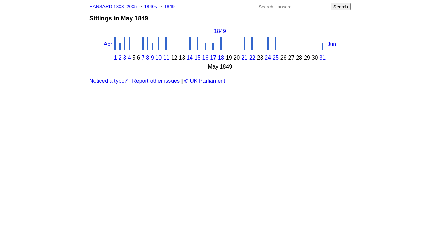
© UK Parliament (204, 81)
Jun (331, 44)
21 (244, 58)
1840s (151, 6)
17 (213, 58)
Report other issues (156, 81)
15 (198, 58)
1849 (169, 6)
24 (268, 58)
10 (158, 58)
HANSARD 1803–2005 (113, 6)
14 (190, 58)
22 (252, 58)
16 (205, 58)
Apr (108, 44)
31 (322, 58)
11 (166, 58)
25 (276, 58)
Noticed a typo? (108, 81)
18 (221, 58)
